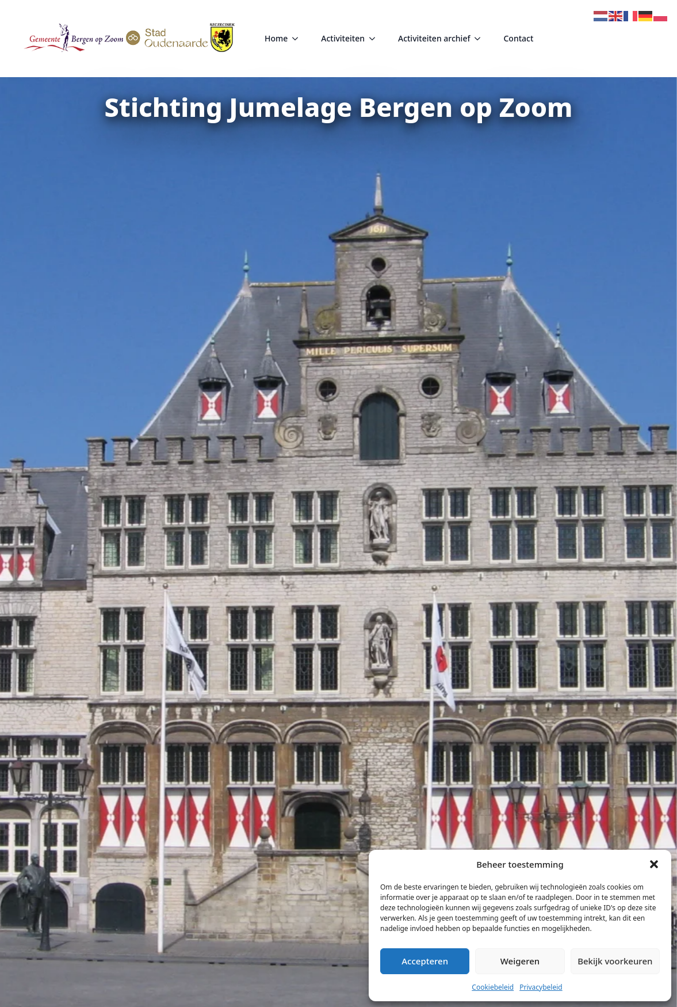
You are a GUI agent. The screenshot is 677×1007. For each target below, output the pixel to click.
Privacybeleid (541, 987)
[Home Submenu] (298, 38)
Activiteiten (343, 38)
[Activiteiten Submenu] (376, 38)
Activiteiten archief (434, 38)
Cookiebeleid (493, 987)
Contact (518, 38)
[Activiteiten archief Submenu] (481, 38)
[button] (654, 864)
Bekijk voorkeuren (614, 961)
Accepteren (424, 961)
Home (276, 38)
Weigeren (520, 961)
